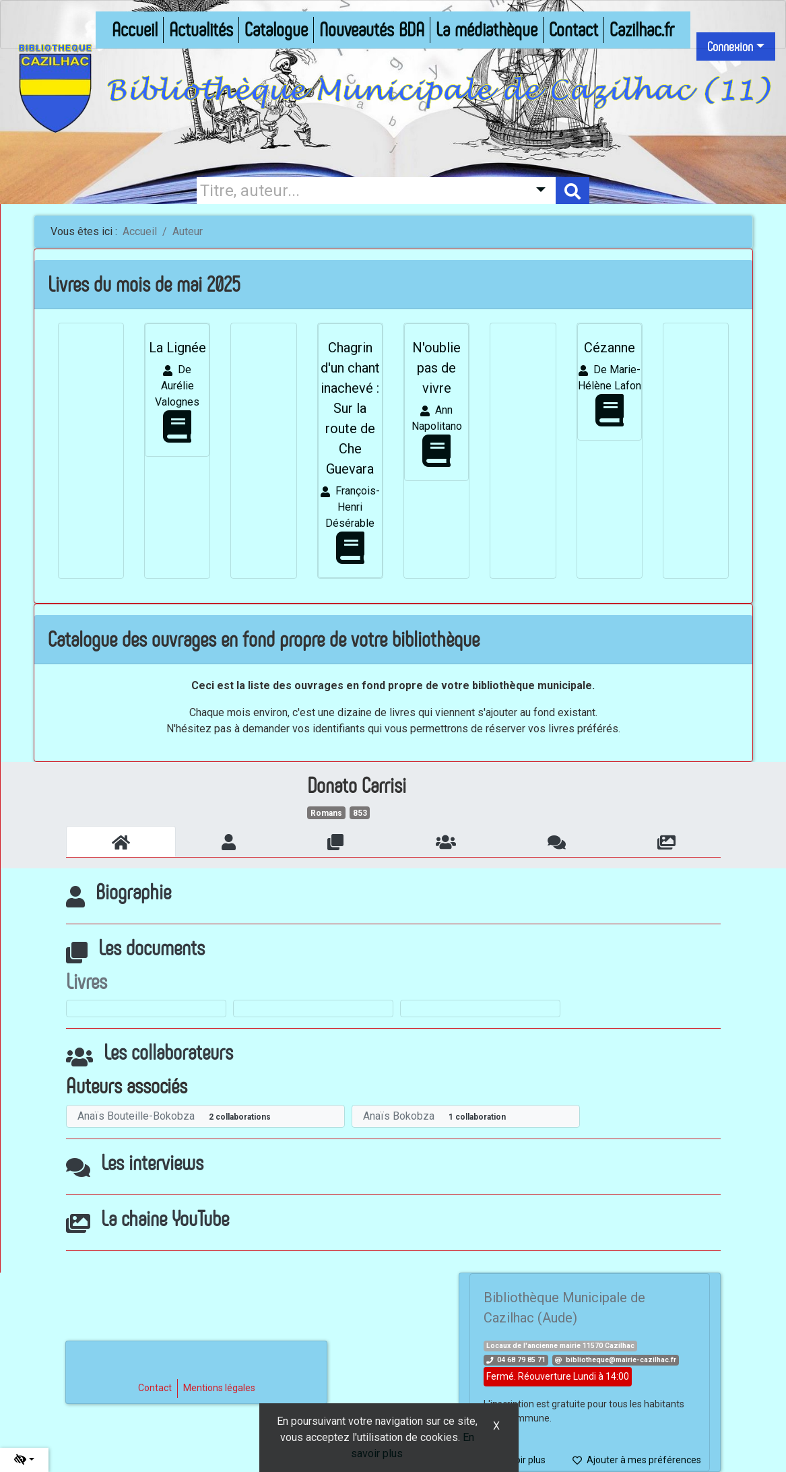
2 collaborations (240, 1117)
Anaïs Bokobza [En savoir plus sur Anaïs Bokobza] (398, 1116)
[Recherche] (360, 190)
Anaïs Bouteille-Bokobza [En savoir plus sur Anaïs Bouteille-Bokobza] (136, 1116)
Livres (86, 981)
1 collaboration (477, 1117)
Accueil (140, 231)
